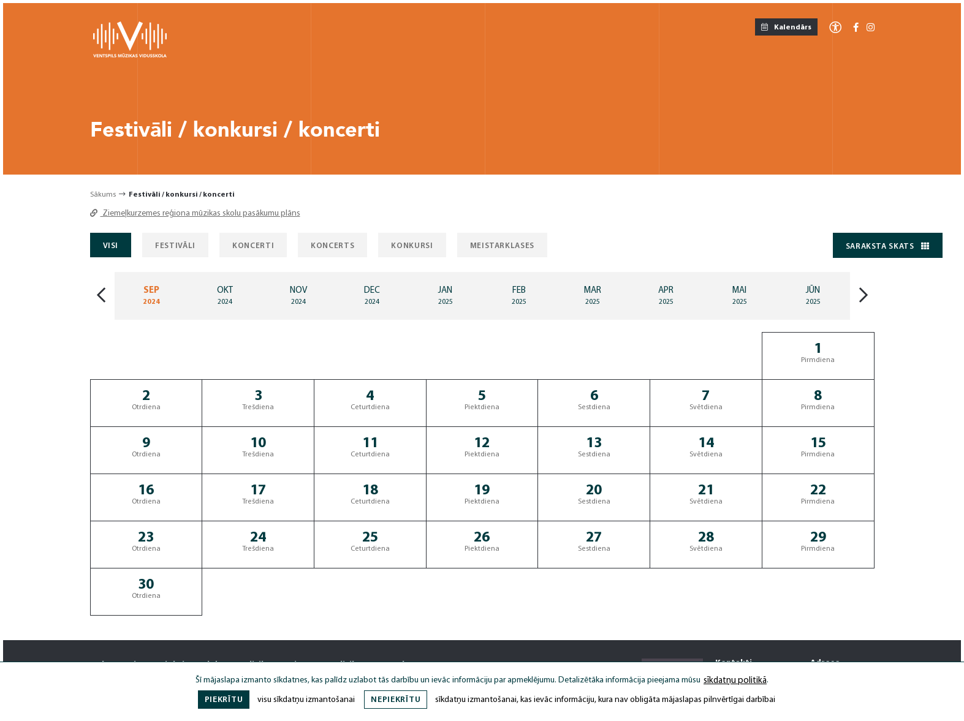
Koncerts (332, 246)
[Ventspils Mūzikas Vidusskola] (130, 55)
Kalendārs (786, 27)
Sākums (103, 194)
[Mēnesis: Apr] (666, 296)
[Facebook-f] (856, 28)
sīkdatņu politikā (735, 680)
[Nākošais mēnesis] (863, 296)
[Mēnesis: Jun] (813, 296)
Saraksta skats (888, 246)
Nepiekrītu (395, 699)
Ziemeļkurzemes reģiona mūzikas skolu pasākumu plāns (195, 213)
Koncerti (253, 246)
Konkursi (412, 246)
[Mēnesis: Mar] (592, 296)
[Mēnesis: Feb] (519, 296)
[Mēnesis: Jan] (445, 296)
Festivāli (175, 246)
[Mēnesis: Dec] (372, 296)
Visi (111, 246)
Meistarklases (502, 246)
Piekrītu (224, 699)
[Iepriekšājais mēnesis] (101, 296)
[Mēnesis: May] (739, 296)
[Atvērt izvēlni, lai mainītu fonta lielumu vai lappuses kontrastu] (835, 26)
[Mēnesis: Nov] (298, 296)
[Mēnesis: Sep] (151, 296)
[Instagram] (871, 28)
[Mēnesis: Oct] (225, 296)
